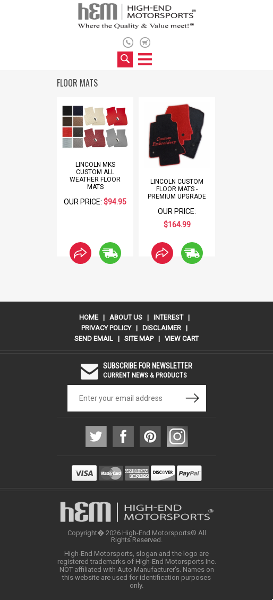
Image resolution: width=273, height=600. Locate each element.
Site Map (138, 338)
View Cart (182, 338)
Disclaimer (161, 328)
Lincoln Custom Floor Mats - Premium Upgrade (177, 189)
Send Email (93, 338)
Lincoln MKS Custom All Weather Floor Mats (95, 176)
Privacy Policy (106, 328)
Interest (168, 317)
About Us (125, 317)
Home (88, 317)
